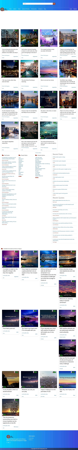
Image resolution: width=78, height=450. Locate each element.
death (54, 158)
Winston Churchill (5, 160)
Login (71, 8)
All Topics (20, 176)
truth (53, 170)
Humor (20, 163)
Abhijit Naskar (4, 224)
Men (61, 57)
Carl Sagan (4, 215)
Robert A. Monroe (56, 215)
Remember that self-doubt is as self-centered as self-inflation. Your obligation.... (9, 195)
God (3, 119)
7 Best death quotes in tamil (58, 177)
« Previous (37, 152)
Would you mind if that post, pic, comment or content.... (63, 231)
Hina (41, 57)
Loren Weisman (55, 224)
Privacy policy (34, 8)
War (41, 88)
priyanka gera (55, 236)
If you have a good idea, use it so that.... (60, 209)
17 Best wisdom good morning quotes (60, 193)
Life (22, 149)
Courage (42, 285)
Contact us (40, 8)
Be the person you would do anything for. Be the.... (63, 223)
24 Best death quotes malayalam (59, 161)
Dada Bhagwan (55, 220)
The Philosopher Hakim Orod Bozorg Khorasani (8, 174)
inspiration (15, 56)
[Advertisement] (39, 21)
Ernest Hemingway (5, 55)
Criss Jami (37, 173)
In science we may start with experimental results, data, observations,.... (7, 212)
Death (3, 57)
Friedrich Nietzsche (39, 175)
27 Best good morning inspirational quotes (61, 173)
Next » (40, 152)
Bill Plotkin (54, 207)
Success (20, 160)
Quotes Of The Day (25, 8)
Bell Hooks (4, 220)
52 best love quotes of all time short (60, 189)
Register (75, 8)
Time (61, 119)
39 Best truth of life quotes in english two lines (62, 169)
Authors (14, 8)
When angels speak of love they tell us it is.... (61, 200)
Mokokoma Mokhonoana (40, 168)
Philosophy (21, 174)
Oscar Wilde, (37, 174)
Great (23, 279)
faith (36, 278)
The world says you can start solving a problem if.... (63, 235)
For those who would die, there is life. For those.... (62, 213)
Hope (20, 173)
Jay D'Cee (37, 160)
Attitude (61, 337)
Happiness (21, 166)
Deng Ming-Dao (56, 211)
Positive (64, 337)
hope (55, 395)
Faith (20, 169)
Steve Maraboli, (38, 161)
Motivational (21, 158)
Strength (61, 368)
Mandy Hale (4, 169)
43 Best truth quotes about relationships (61, 181)
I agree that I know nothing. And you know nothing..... (63, 227)
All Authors (36, 177)
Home (10, 8)
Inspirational (21, 172)
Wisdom (20, 162)
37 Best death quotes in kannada (59, 165)
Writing (20, 168)
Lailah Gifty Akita (38, 157)
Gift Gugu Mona (38, 169)
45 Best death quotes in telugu (59, 156)
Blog (45, 8)
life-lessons (16, 426)
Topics (19, 8)
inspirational (55, 174)
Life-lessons (21, 161)
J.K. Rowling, (37, 172)
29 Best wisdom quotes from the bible (60, 185)
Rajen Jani (37, 167)
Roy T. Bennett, (38, 166)
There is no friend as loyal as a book (9, 203)
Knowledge (21, 164)
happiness (16, 276)
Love (22, 57)
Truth (20, 157)
